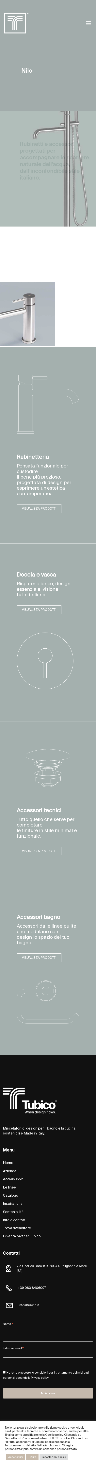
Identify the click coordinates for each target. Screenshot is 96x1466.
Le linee (9, 1187)
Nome (8, 1324)
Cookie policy (54, 1435)
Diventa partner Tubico (22, 1236)
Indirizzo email (13, 1349)
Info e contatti (14, 1220)
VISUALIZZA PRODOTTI (39, 508)
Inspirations (13, 1203)
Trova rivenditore (17, 1228)
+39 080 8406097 (32, 1288)
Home (8, 1162)
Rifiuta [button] (32, 1457)
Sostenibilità (13, 1211)
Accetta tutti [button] (15, 1457)
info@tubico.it (29, 1305)
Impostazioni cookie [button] (54, 1457)
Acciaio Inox (13, 1179)
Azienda (9, 1171)
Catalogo (10, 1195)
